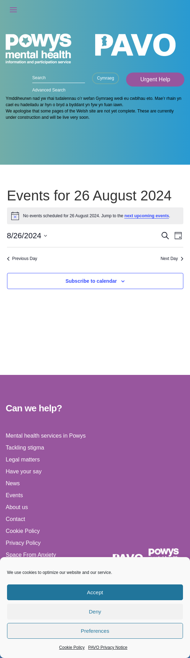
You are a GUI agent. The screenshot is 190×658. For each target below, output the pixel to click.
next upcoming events (146, 215)
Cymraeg (105, 78)
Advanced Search (49, 90)
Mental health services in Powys (46, 436)
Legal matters (23, 459)
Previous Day (22, 258)
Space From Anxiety (31, 555)
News (13, 483)
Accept (95, 592)
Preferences (95, 631)
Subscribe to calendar (91, 281)
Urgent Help (155, 79)
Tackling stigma (25, 448)
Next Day (171, 258)
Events (14, 495)
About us (17, 507)
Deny (95, 612)
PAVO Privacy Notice (107, 647)
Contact (15, 519)
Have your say (23, 471)
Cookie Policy (72, 647)
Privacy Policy (23, 543)
